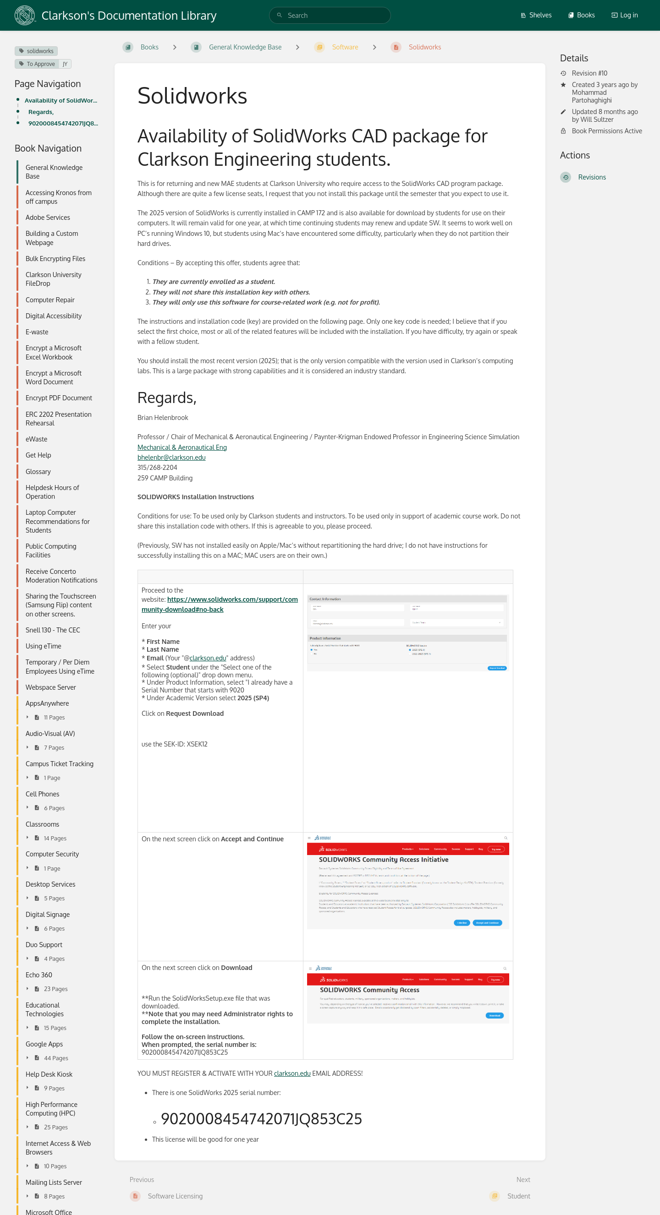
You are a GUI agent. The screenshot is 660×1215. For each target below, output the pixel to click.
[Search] (279, 15)
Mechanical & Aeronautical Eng (182, 447)
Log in (624, 15)
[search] (330, 15)
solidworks (36, 51)
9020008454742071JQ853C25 (64, 123)
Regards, (41, 111)
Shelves (536, 15)
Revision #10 (584, 73)
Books (581, 15)
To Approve (37, 63)
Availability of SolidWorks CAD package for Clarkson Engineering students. (62, 100)
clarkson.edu (208, 658)
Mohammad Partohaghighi (592, 96)
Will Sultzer (597, 119)
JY (65, 63)
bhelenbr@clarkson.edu (172, 457)
